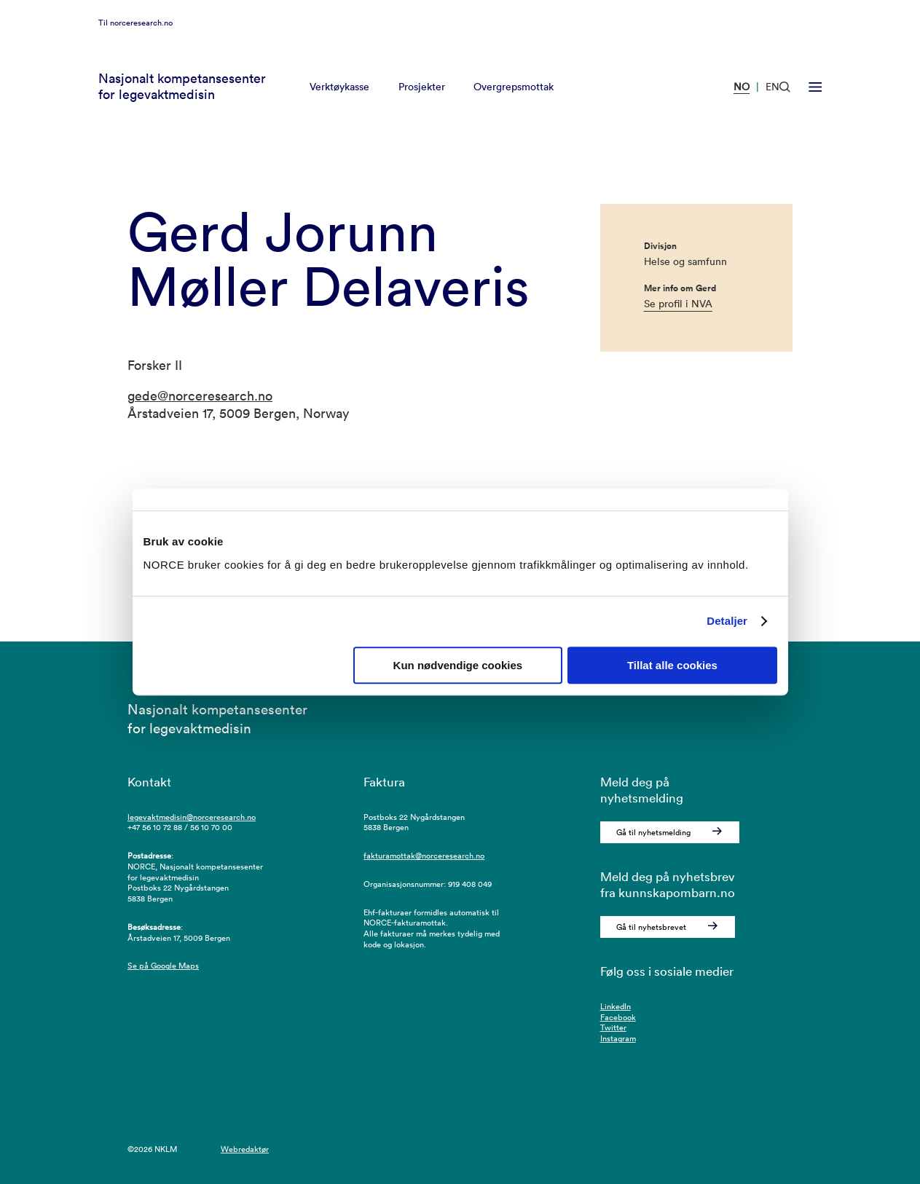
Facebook (618, 1017)
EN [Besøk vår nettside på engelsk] (772, 104)
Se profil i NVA (678, 303)
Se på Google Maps (163, 965)
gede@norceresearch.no (199, 395)
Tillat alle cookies (672, 665)
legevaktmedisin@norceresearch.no (191, 817)
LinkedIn (615, 1006)
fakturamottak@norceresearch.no (423, 855)
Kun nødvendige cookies (458, 665)
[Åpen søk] (784, 104)
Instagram (618, 1038)
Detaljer (727, 621)
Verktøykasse (339, 104)
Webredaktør (245, 1149)
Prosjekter (421, 104)
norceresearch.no (141, 40)
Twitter (613, 1027)
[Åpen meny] (815, 104)
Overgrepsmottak (513, 104)
